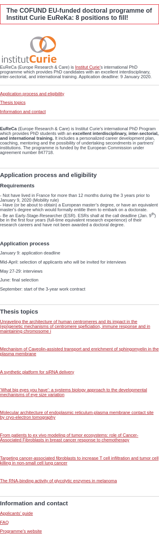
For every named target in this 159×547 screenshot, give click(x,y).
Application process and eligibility (32, 93)
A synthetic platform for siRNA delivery (37, 372)
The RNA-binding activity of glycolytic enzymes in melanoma (58, 480)
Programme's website (21, 531)
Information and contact (23, 111)
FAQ (4, 522)
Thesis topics (12, 102)
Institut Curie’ (88, 67)
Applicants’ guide (16, 513)
